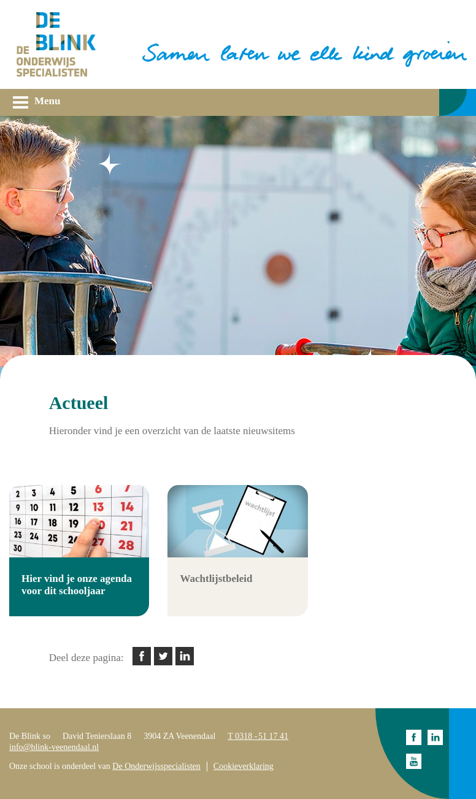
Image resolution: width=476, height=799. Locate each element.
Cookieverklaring (243, 766)
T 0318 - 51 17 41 (258, 736)
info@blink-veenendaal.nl (54, 747)
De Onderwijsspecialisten (156, 766)
